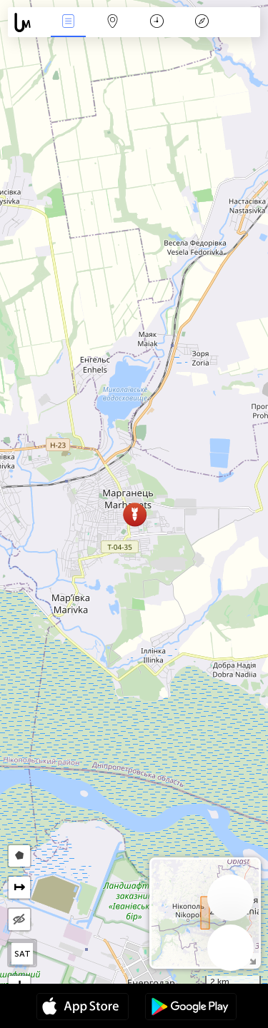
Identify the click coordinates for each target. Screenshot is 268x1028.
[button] (135, 514)
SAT (22, 954)
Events (68, 22)
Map (113, 22)
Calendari (156, 22)
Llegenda (201, 22)
